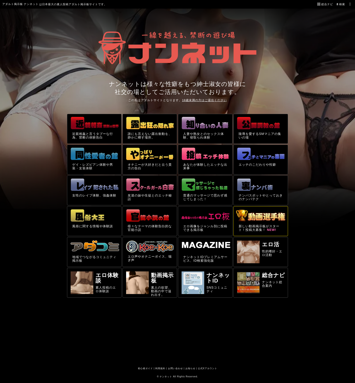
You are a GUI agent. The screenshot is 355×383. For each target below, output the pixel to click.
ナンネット (166, 376)
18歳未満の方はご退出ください (204, 100)
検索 (340, 4)
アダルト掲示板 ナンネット (20, 4)
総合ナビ (325, 4)
